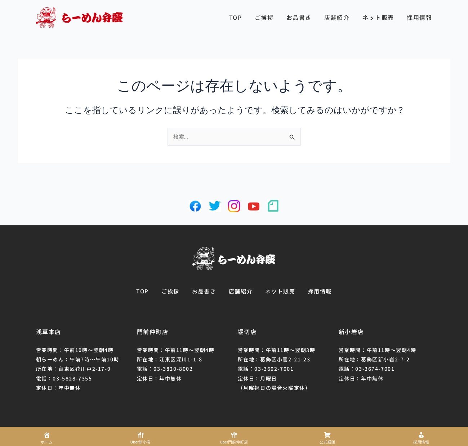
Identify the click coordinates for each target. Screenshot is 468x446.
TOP (235, 17)
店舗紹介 (336, 17)
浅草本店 (48, 331)
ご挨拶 (264, 17)
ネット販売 (378, 17)
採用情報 (419, 17)
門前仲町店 (153, 331)
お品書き (299, 17)
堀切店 (247, 331)
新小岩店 (351, 331)
